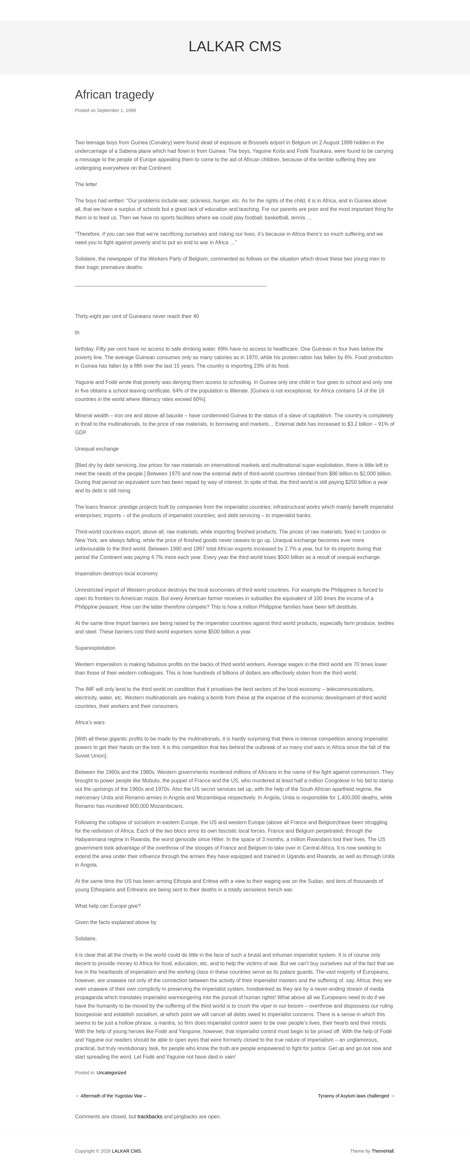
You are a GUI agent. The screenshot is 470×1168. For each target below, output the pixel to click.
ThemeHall (382, 1151)
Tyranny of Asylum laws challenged (356, 1095)
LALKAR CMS (234, 46)
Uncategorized (111, 1072)
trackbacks (149, 1116)
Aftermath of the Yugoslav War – (110, 1095)
